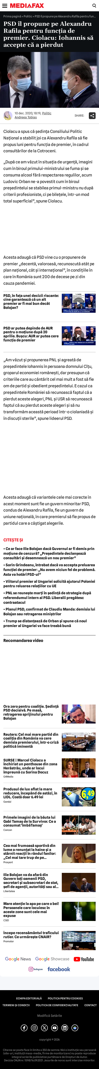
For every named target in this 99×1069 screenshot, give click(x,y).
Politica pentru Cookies (65, 998)
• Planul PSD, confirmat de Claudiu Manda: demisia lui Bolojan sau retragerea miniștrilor (49, 611)
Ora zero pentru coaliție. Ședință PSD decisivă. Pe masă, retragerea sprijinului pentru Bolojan (31, 712)
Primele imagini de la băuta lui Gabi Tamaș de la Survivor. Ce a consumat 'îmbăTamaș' (29, 821)
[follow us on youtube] (84, 959)
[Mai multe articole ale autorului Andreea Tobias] (7, 115)
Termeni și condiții (16, 1005)
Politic (28, 16)
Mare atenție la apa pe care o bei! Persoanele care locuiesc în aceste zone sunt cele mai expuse (31, 910)
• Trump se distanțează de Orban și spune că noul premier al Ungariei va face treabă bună (45, 623)
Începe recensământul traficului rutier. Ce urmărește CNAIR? (31, 935)
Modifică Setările (49, 1015)
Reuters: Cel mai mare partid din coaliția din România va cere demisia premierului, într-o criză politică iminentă (31, 740)
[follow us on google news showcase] (52, 959)
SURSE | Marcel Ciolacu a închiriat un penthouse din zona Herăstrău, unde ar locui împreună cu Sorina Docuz (30, 766)
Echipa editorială (29, 998)
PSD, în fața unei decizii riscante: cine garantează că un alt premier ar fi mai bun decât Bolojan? (31, 302)
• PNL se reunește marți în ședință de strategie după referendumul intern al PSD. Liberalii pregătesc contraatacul (47, 598)
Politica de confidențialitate (57, 1005)
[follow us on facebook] (58, 969)
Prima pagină (12, 16)
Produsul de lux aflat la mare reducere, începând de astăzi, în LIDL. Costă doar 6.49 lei (30, 793)
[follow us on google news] (18, 959)
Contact (90, 1005)
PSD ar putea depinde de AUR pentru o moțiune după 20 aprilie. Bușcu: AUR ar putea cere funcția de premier (31, 334)
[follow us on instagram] (36, 969)
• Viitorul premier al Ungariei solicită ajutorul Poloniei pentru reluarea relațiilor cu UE (49, 583)
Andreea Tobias (26, 117)
